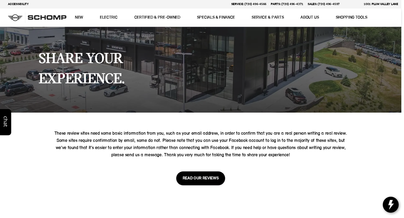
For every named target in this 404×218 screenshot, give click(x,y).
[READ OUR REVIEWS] (200, 178)
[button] (351, 4)
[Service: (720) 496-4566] (249, 4)
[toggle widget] (391, 205)
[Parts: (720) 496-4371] (287, 4)
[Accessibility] (16, 4)
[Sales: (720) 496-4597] (324, 4)
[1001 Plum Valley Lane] (378, 4)
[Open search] (389, 18)
